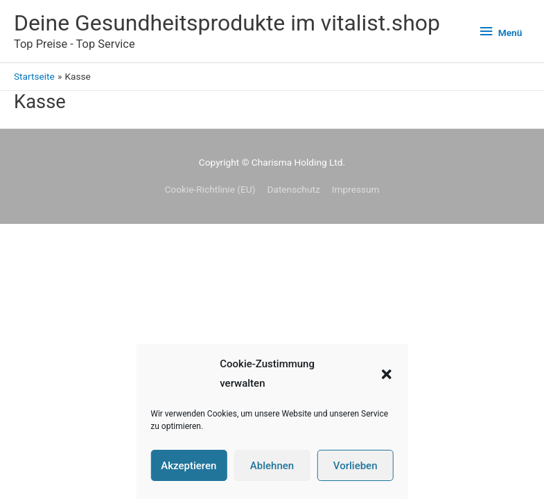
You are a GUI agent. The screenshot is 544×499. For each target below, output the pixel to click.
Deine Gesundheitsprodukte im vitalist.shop (227, 23)
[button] (387, 374)
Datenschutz (293, 189)
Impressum (356, 189)
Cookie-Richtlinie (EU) (209, 189)
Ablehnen (272, 465)
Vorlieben (355, 465)
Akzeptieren (188, 465)
